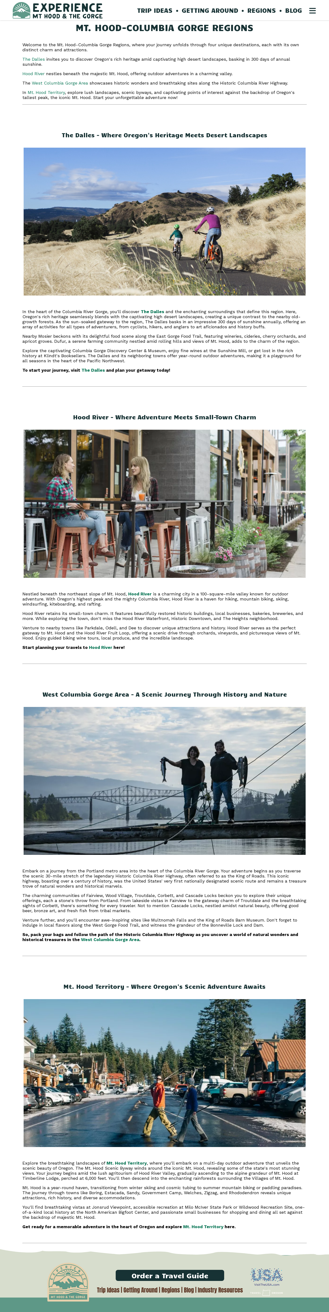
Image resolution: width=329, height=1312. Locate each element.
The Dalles (33, 59)
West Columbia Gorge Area (60, 83)
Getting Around (140, 1290)
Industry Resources (220, 1290)
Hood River (33, 73)
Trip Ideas (108, 1290)
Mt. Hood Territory (46, 92)
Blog (189, 1290)
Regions (170, 1290)
